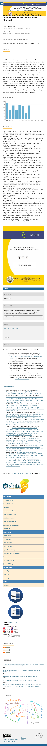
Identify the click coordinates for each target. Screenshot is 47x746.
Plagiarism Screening (9, 521)
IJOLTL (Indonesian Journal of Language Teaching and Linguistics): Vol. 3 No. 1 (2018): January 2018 (25, 400)
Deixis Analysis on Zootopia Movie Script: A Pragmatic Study (20, 680)
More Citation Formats (12, 316)
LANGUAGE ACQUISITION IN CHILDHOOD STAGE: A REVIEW (20, 676)
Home (4, 10)
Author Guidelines (9, 511)
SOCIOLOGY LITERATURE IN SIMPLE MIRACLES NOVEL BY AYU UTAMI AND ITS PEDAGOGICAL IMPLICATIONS (24, 397)
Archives (10, 10)
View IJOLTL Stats (13, 622)
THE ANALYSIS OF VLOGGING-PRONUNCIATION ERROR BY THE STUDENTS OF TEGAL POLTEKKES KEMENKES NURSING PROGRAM (23, 460)
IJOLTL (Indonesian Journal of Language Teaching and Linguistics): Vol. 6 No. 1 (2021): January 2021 (25, 448)
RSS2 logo (6, 574)
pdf (6, 288)
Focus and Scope (8, 500)
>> (7, 469)
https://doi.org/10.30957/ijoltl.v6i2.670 (17, 39)
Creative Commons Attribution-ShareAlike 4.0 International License (14, 739)
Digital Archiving (8, 560)
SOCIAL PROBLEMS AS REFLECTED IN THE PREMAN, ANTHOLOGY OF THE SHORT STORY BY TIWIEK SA (21, 406)
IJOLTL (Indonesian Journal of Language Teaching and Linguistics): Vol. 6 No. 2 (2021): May (23, 416)
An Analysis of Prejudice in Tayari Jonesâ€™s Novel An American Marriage (24, 446)
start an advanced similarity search (21, 473)
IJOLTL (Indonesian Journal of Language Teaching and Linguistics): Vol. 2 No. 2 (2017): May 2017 (25, 409)
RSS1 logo (6, 578)
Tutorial (6, 585)
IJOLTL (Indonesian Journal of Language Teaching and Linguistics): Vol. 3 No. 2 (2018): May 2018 (24, 456)
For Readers (7, 535)
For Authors (7, 539)
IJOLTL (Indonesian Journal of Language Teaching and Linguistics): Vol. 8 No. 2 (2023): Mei (24, 392)
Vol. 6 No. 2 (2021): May (21, 10)
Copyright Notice (8, 546)
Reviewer (6, 507)
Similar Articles (8, 386)
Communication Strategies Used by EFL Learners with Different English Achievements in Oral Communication (23, 665)
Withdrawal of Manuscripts (11, 553)
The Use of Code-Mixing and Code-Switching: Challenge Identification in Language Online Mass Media (23, 440)
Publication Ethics (9, 518)
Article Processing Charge (11, 525)
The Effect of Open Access (22, 379)
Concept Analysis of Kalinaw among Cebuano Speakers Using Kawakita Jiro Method (25, 420)
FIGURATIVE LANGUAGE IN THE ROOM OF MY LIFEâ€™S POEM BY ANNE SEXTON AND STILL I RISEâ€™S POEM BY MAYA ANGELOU (22, 685)
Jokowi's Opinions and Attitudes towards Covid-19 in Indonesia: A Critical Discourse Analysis (24, 414)
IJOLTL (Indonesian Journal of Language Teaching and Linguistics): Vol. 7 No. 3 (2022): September (25, 464)
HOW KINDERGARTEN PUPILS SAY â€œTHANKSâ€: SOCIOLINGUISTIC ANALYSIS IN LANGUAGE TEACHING (24, 453)
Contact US (6, 528)
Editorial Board (8, 504)
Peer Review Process (9, 514)
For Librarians (7, 543)
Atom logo (6, 571)
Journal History (8, 564)
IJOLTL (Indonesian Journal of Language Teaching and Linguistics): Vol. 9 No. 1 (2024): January (24, 442)
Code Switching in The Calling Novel (22, 391)
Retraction (6, 557)
